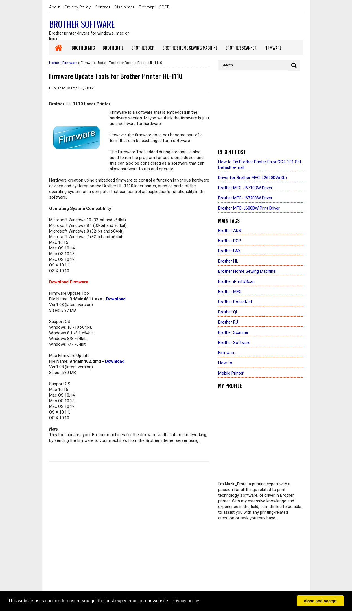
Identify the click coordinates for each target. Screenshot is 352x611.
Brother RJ (228, 322)
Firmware (69, 63)
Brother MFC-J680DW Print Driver (249, 208)
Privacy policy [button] (185, 600)
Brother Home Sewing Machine (247, 271)
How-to (225, 362)
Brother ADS (229, 230)
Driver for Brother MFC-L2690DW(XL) (252, 177)
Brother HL (228, 261)
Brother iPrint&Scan (236, 281)
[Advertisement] (260, 110)
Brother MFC (230, 291)
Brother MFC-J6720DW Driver (245, 198)
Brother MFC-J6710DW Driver (245, 187)
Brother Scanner (233, 332)
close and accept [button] (320, 601)
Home (54, 63)
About (54, 7)
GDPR (164, 7)
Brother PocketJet (235, 301)
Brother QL (228, 312)
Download (116, 299)
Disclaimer (124, 7)
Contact (102, 7)
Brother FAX (229, 250)
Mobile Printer (231, 373)
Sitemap (147, 7)
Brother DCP (229, 240)
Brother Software (82, 24)
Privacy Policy (78, 7)
